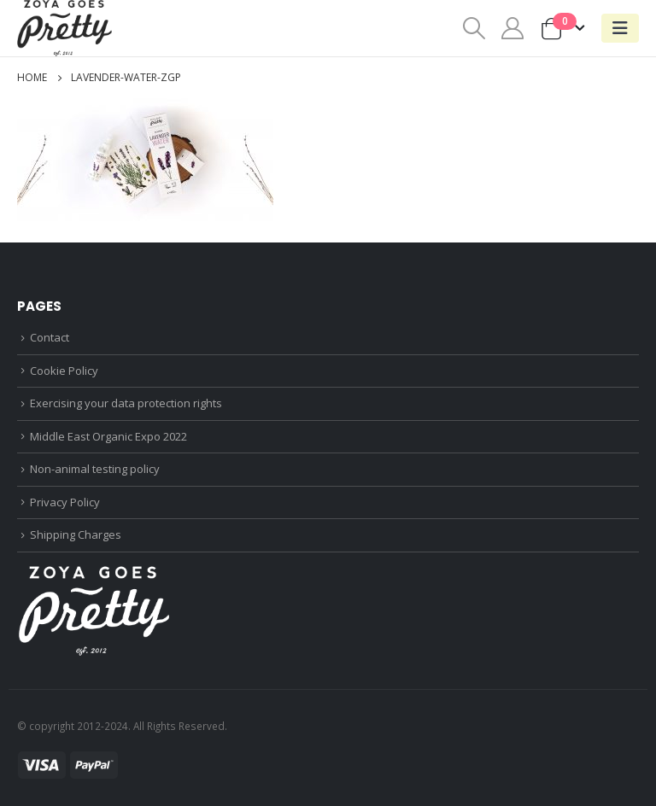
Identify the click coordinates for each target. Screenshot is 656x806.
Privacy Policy (65, 502)
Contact (49, 337)
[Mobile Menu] (620, 28)
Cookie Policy (64, 370)
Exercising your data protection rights (126, 403)
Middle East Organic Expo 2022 (108, 436)
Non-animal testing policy (95, 468)
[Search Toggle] (473, 28)
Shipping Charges (75, 534)
